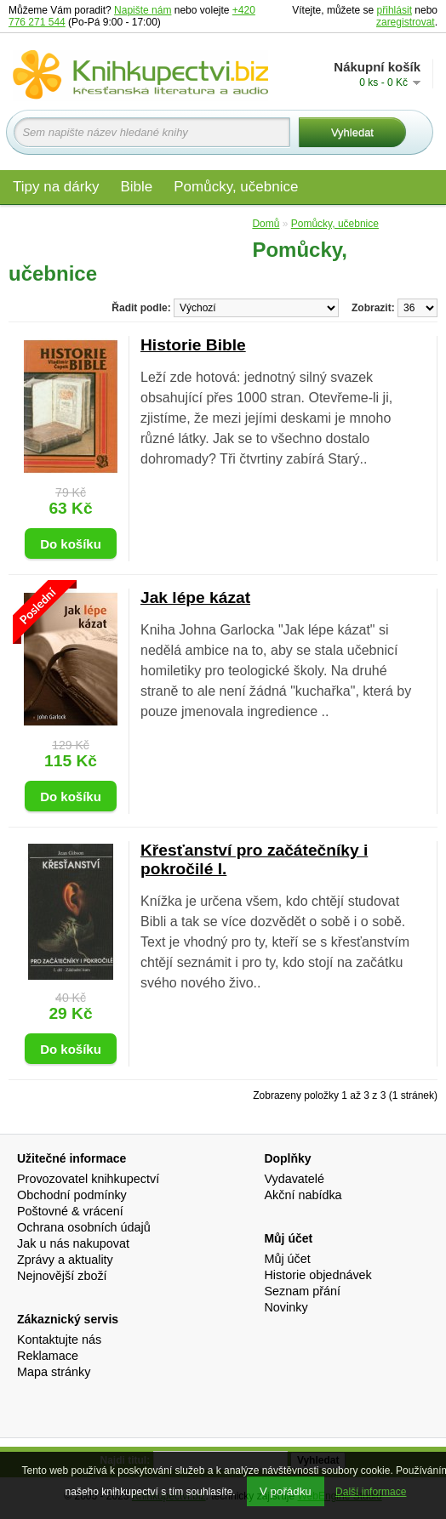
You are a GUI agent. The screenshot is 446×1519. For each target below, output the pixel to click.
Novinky (285, 1307)
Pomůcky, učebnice (236, 187)
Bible (136, 187)
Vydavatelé (294, 1179)
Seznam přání (302, 1291)
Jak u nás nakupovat (73, 1243)
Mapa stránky (53, 1372)
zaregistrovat (405, 22)
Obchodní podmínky (72, 1195)
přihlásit (394, 10)
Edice (221, 223)
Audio (163, 223)
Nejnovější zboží (62, 1276)
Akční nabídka (302, 1195)
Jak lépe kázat (195, 597)
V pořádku (286, 1491)
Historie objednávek (317, 1275)
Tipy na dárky (56, 187)
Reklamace (47, 1356)
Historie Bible (193, 345)
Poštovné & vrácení (70, 1211)
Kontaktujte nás (59, 1339)
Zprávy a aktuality (65, 1259)
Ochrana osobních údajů (84, 1227)
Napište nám (142, 10)
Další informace (370, 1492)
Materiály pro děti (68, 223)
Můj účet (287, 1259)
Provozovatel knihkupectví (88, 1179)
